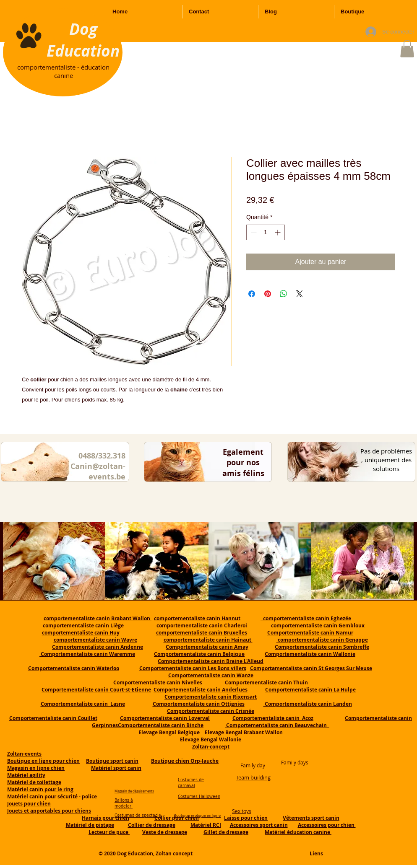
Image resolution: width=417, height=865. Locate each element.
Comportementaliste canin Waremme (88, 654)
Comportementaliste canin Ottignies (199, 703)
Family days (294, 762)
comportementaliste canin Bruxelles (201, 632)
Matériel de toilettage (34, 782)
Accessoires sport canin (259, 825)
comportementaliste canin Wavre (95, 639)
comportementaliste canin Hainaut (208, 639)
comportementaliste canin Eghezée (306, 618)
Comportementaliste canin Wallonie (310, 654)
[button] (407, 48)
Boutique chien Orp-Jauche (185, 760)
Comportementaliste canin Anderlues (201, 689)
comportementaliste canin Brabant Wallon (97, 618)
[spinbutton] (265, 232)
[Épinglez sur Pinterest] (268, 294)
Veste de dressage (164, 832)
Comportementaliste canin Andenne (97, 646)
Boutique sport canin (112, 760)
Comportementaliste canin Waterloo (73, 668)
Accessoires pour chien (327, 825)
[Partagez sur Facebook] (252, 294)
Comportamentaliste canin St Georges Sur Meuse (311, 668)
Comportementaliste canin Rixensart (210, 696)
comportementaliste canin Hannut (197, 618)
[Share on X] (300, 294)
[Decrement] (253, 232)
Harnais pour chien (105, 817)
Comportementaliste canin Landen (307, 703)
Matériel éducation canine (298, 832)
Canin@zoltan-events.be (97, 471)
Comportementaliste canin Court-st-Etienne (96, 689)
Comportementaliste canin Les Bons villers (192, 668)
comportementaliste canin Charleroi (201, 625)
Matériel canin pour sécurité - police (52, 796)
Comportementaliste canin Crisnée (210, 711)
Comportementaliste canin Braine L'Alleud (210, 661)
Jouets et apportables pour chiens (49, 810)
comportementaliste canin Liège (83, 625)
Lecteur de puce (109, 832)
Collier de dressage (151, 825)
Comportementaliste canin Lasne (83, 703)
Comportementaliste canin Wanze (210, 675)
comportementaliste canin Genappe (322, 639)
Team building (253, 777)
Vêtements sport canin (311, 817)
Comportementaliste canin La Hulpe (310, 689)
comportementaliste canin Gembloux (318, 625)
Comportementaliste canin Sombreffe (322, 646)
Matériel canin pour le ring (40, 789)
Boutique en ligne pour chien (43, 760)
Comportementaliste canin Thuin (266, 682)
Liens (315, 853)
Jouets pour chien (29, 803)
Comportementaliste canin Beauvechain (277, 725)
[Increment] (278, 232)
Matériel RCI (205, 825)
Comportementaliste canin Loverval (165, 718)
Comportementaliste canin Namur (310, 632)
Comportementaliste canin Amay (207, 646)
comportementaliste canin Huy (81, 632)
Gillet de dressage (225, 832)
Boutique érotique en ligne (197, 815)
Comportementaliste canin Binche (160, 725)
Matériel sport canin (116, 768)
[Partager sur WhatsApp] (284, 294)
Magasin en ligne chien (36, 768)
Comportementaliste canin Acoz (272, 718)
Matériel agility (26, 775)
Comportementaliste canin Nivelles (157, 682)
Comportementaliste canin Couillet (53, 718)
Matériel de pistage (90, 825)
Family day (252, 765)
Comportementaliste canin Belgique (199, 654)
